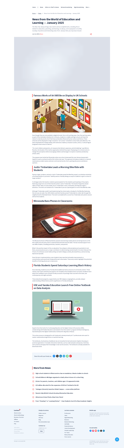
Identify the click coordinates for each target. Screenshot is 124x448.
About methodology (19, 415)
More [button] (88, 7)
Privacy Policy (17, 431)
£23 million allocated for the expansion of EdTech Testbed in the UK (57, 385)
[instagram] (93, 431)
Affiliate (16, 419)
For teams (16, 421)
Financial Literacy (69, 426)
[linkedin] (60, 356)
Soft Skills (67, 424)
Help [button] (41, 431)
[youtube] (96, 431)
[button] (91, 34)
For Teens (67, 432)
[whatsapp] (67, 356)
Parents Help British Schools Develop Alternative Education (54, 393)
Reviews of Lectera (19, 417)
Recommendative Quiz (44, 422)
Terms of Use (16, 427)
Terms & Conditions (18, 429)
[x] (57, 356)
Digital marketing (79, 7)
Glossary (41, 417)
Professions (68, 413)
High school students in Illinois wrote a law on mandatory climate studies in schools (62, 373)
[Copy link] (70, 356)
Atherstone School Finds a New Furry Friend (49, 397)
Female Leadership (69, 430)
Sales (66, 415)
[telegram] (64, 356)
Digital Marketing (69, 417)
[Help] (117, 439)
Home (34, 7)
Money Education (69, 435)
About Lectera (17, 413)
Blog (40, 420)
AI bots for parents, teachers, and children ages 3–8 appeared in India (57, 381)
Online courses (42, 413)
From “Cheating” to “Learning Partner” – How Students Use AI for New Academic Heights (64, 401)
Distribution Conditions (19, 433)
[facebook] (54, 356)
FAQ (15, 424)
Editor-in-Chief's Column (52, 7)
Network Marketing (69, 422)
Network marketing (66, 7)
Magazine (41, 415)
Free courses (68, 437)
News (41, 7)
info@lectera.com (42, 428)
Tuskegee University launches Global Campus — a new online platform (58, 389)
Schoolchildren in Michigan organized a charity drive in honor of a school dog (60, 377)
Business (67, 420)
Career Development (70, 428)
